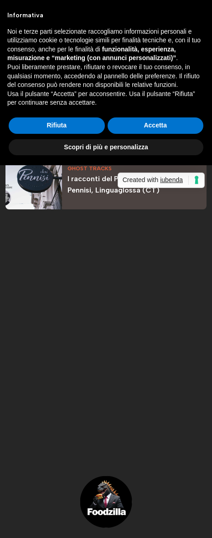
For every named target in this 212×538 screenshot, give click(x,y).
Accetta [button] (155, 125)
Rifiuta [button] (57, 125)
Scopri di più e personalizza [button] (106, 147)
